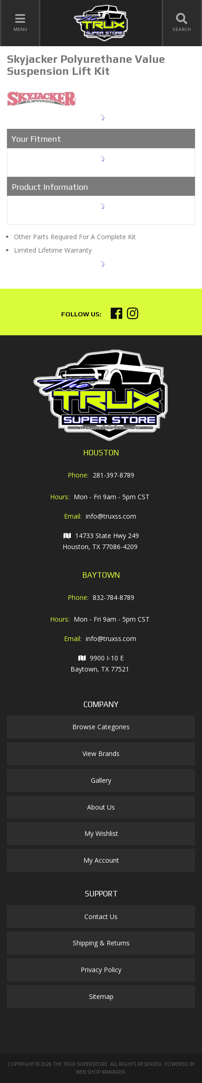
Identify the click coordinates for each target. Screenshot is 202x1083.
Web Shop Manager (100, 1072)
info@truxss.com (111, 516)
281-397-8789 (113, 475)
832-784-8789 (113, 597)
